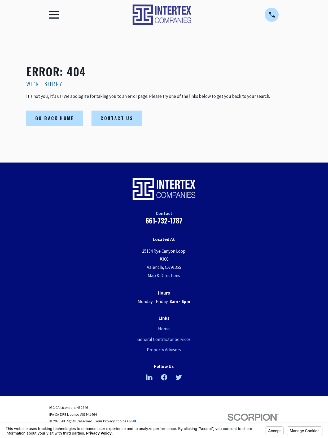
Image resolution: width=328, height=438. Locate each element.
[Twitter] (179, 377)
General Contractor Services (164, 339)
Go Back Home (54, 118)
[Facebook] (164, 377)
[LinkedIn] (149, 377)
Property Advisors (164, 350)
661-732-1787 (164, 220)
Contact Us (116, 118)
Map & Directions (164, 275)
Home (164, 329)
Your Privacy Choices (115, 421)
